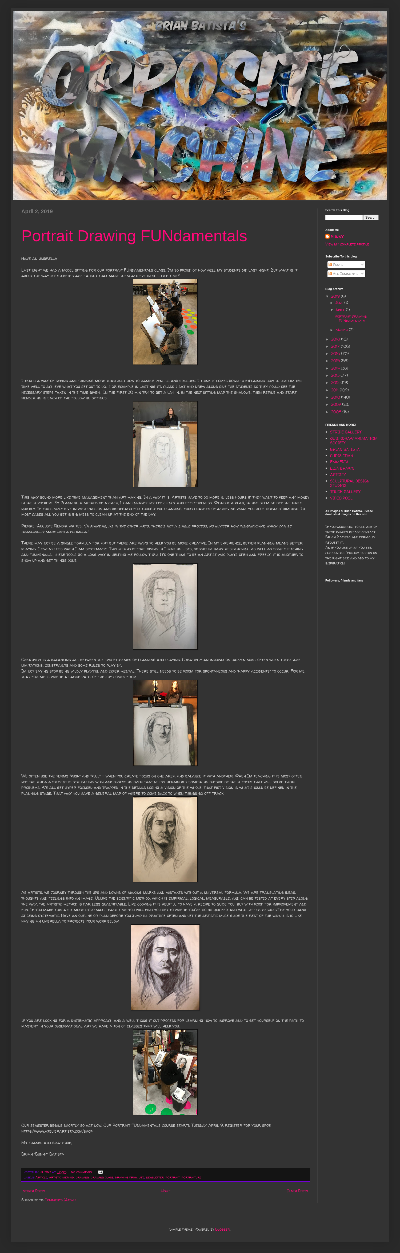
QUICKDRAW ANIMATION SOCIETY (353, 440)
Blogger (222, 1229)
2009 (336, 404)
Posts (336, 264)
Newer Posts (34, 1190)
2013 (336, 375)
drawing (82, 1177)
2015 (336, 360)
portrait (173, 1177)
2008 (336, 411)
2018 (336, 339)
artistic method (61, 1177)
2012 (336, 382)
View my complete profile (347, 244)
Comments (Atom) (60, 1199)
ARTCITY (338, 474)
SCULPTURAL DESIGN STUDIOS (350, 483)
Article (41, 1177)
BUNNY (337, 236)
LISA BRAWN (342, 468)
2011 (335, 389)
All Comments (343, 273)
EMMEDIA (339, 461)
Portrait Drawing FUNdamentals (134, 236)
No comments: (82, 1172)
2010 (336, 397)
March (342, 329)
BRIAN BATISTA (345, 449)
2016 (336, 353)
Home (165, 1190)
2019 (336, 296)
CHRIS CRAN (341, 455)
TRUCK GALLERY (345, 491)
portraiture (191, 1177)
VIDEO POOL (341, 498)
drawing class (102, 1177)
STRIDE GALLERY (345, 432)
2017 (336, 346)
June (339, 302)
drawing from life (129, 1177)
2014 (336, 368)
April (340, 309)
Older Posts (297, 1190)
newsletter (155, 1177)
